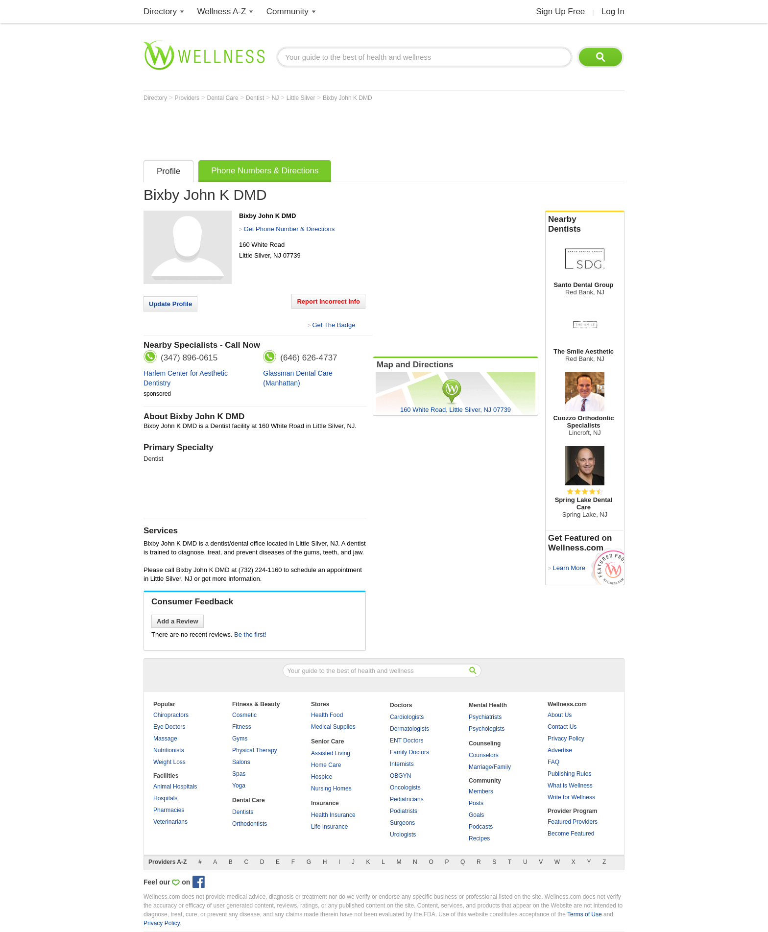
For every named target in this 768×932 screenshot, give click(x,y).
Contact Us (562, 726)
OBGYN (400, 775)
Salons (241, 762)
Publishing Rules (569, 773)
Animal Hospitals (175, 786)
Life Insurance (329, 826)
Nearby (585, 224)
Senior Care (327, 741)
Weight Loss (169, 762)
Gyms (239, 738)
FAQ (553, 762)
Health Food (327, 715)
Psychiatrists (485, 717)
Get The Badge (333, 325)
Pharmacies (168, 810)
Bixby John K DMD (347, 98)
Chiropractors (171, 715)
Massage (165, 738)
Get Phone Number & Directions (289, 229)
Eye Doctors (169, 726)
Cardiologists (407, 717)
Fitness (241, 726)
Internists (402, 764)
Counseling (485, 743)
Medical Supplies (333, 726)
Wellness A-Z (221, 11)
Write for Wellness (571, 797)
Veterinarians (170, 821)
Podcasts (481, 826)
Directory (160, 11)
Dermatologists (409, 728)
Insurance (325, 803)
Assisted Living (330, 753)
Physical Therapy (254, 750)
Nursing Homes (331, 788)
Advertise (560, 750)
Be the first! (250, 634)
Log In (612, 11)
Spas (238, 773)
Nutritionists (168, 750)
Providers (187, 98)
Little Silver (302, 98)
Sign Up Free (560, 11)
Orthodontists (249, 823)
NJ (276, 98)
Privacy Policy (566, 738)
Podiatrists (403, 811)
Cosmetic (244, 715)
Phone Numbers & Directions (264, 170)
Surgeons (402, 822)
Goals (476, 815)
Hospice (321, 776)
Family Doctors (409, 752)
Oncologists (405, 787)
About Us (560, 715)
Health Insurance (333, 815)
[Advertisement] (322, 128)
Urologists (403, 834)
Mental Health (488, 705)
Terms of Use (584, 914)
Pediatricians (407, 799)
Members (481, 791)
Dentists (242, 812)
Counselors (484, 755)
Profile (168, 171)
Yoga (238, 785)
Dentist (256, 98)
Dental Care (223, 98)
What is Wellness (570, 785)
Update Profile (170, 304)
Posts (476, 803)
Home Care (326, 765)
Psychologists (486, 728)
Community (287, 11)
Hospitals (165, 798)
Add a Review (177, 621)
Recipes (479, 838)
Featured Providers (573, 821)
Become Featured (571, 833)
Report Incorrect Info (328, 301)
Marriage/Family (490, 767)
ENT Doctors (406, 740)
